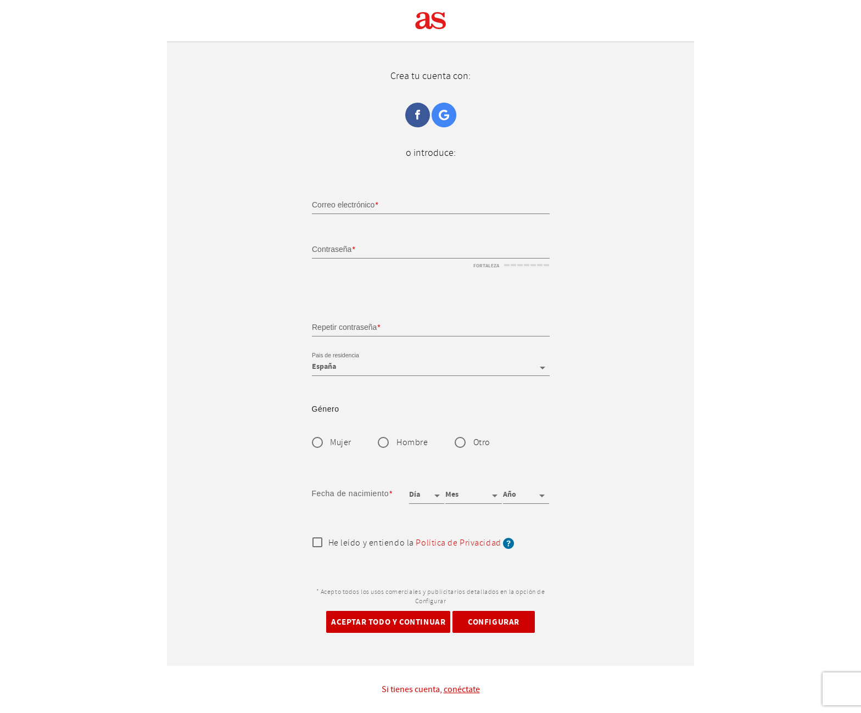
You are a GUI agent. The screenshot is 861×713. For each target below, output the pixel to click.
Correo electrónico (343, 204)
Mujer (340, 442)
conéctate (462, 689)
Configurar (493, 621)
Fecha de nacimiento (350, 493)
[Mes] (473, 491)
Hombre (412, 442)
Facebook (417, 115)
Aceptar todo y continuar (388, 621)
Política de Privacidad (458, 543)
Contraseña (331, 249)
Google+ (444, 115)
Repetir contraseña (344, 326)
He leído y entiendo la (421, 543)
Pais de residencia (335, 355)
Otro (481, 442)
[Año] (526, 491)
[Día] (426, 491)
